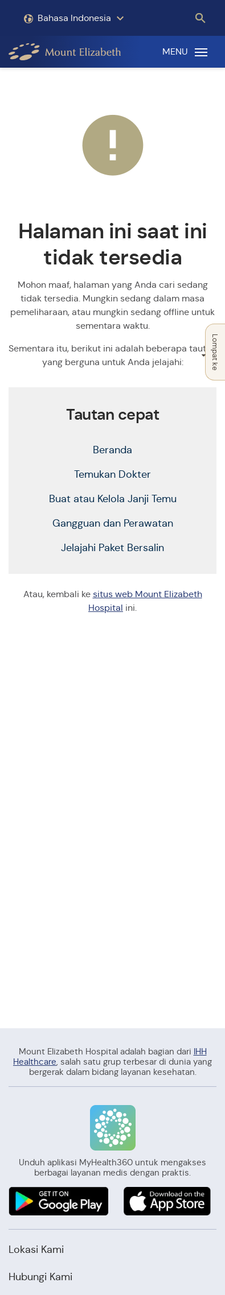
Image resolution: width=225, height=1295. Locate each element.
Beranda (112, 450)
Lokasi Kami (36, 1249)
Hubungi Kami (40, 1277)
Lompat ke (212, 352)
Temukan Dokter (112, 474)
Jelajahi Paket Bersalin (112, 547)
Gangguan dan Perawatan (112, 523)
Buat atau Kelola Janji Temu (113, 499)
